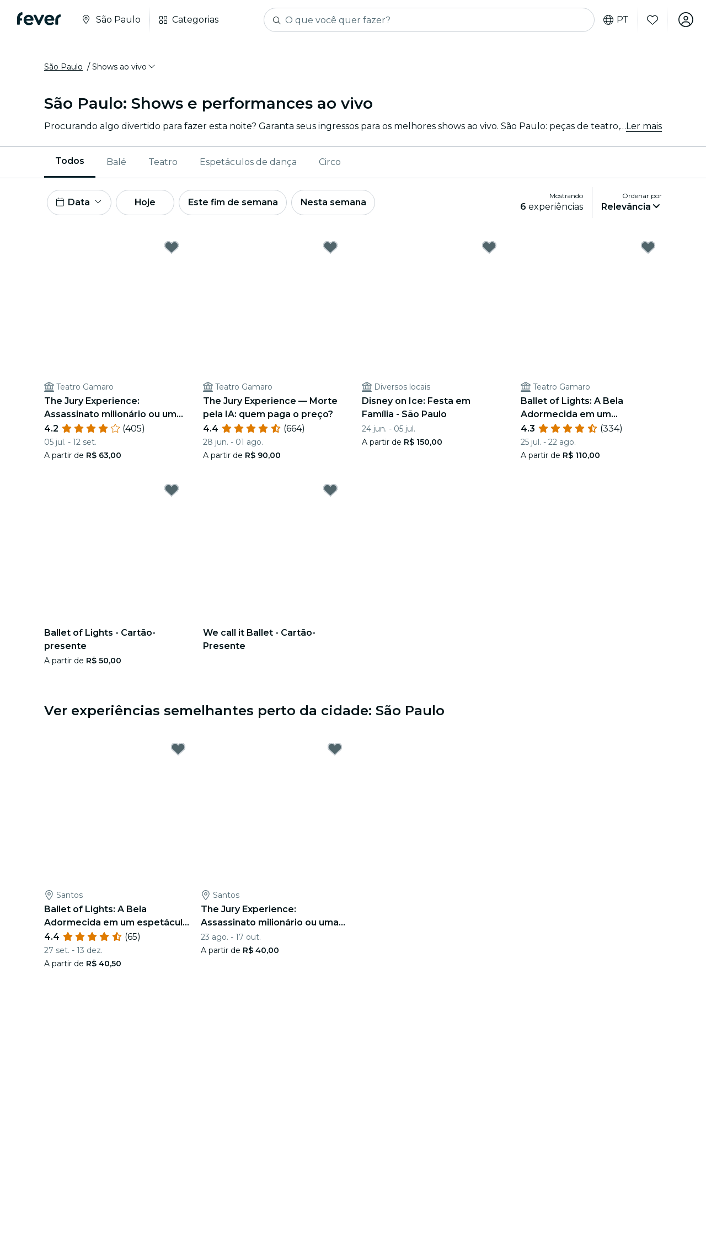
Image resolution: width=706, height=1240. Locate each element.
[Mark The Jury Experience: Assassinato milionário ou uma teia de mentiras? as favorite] (171, 249)
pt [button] (615, 20)
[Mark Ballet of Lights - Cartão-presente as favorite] (171, 492)
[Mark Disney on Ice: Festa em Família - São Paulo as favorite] (489, 249)
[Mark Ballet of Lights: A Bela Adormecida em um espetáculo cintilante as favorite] (648, 249)
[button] (124, 67)
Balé (116, 162)
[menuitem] (69, 162)
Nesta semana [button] (339, 203)
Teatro (163, 162)
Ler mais (644, 126)
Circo (330, 162)
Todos (69, 162)
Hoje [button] (147, 203)
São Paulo (63, 68)
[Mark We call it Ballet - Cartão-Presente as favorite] (330, 492)
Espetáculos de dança (248, 162)
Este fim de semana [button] (237, 203)
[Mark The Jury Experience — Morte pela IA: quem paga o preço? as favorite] (330, 249)
